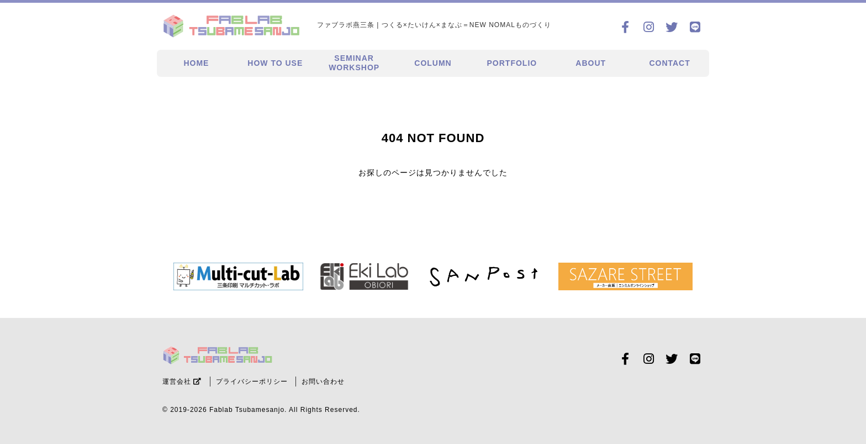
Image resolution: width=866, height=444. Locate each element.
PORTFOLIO (512, 63)
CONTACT (669, 63)
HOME (196, 63)
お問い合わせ (323, 381)
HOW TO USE (275, 63)
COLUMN (432, 63)
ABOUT (590, 63)
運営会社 (182, 381)
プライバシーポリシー (252, 381)
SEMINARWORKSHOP (354, 63)
